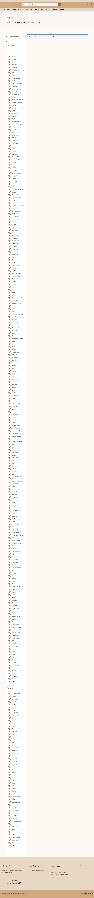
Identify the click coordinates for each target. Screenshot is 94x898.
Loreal (13, 422)
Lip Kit (13, 775)
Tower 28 (14, 654)
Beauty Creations (16, 89)
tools (13, 834)
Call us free (14, 880)
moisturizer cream (17, 802)
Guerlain (14, 295)
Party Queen (15, 529)
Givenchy (14, 281)
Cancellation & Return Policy (58, 872)
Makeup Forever (16, 439)
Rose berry (15, 584)
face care (14, 731)
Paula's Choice (16, 540)
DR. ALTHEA (15, 214)
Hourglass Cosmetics (17, 314)
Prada (13, 554)
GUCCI (13, 292)
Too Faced (14, 649)
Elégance (14, 233)
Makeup (14, 788)
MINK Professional (17, 468)
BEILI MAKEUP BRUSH (18, 100)
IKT (13, 333)
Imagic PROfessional (17, 338)
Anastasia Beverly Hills (18, 70)
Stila (13, 613)
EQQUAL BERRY (16, 241)
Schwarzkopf (15, 589)
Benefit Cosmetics (17, 102)
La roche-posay (16, 395)
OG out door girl (16, 510)
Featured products (14, 36)
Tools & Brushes (16, 837)
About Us (53, 870)
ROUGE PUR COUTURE (18, 586)
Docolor (14, 208)
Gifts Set (14, 745)
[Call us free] (14, 877)
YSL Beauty (15, 676)
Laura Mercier (15, 414)
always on (14, 64)
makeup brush (15, 791)
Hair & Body (15, 748)
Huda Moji (14, 319)
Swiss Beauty (15, 624)
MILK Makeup (15, 466)
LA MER (14, 393)
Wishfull (14, 670)
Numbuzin (14, 500)
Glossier (14, 287)
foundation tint (16, 737)
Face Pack (14, 734)
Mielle (13, 460)
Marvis (14, 447)
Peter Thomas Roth (17, 543)
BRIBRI (14, 129)
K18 (13, 368)
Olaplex (14, 513)
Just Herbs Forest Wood (18, 363)
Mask (13, 799)
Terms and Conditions (56, 877)
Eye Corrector (15, 720)
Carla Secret (15, 143)
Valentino (14, 668)
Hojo (13, 311)
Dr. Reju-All (15, 216)
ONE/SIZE (14, 516)
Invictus (14, 344)
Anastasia (14, 67)
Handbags (14, 764)
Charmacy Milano (16, 159)
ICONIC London (16, 327)
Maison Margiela (16, 433)
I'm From (14, 325)
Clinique (14, 167)
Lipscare (14, 780)
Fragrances (15, 739)
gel (13, 742)
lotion (13, 786)
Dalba (13, 186)
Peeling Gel (15, 815)
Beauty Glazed (16, 92)
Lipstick (14, 783)
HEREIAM (14, 306)
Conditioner (15, 712)
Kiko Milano (15, 384)
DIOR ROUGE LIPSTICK (18, 205)
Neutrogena (15, 491)
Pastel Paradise (16, 532)
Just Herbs (15, 360)
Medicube (14, 455)
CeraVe (14, 151)
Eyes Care (14, 726)
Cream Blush (15, 715)
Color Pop (14, 170)
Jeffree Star (15, 355)
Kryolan (14, 387)
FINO (13, 262)
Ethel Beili (14, 246)
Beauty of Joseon (16, 94)
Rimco (13, 581)
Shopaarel (14, 600)
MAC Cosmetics (16, 428)
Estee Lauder (15, 243)
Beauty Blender (16, 86)
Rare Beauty (15, 562)
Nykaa (13, 502)
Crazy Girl (14, 181)
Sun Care (14, 832)
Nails (13, 805)
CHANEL (14, 154)
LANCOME (15, 406)
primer (13, 824)
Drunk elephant (16, 222)
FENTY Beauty (15, 254)
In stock (7, 41)
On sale (12, 45)
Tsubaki (14, 660)
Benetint (14, 105)
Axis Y (13, 75)
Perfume (14, 818)
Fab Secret (15, 249)
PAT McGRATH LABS (17, 535)
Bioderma (14, 116)
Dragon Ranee (15, 219)
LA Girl (13, 390)
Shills (13, 597)
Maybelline (15, 452)
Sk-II (13, 603)
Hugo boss (15, 322)
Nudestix (14, 497)
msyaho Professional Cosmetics (17, 482)
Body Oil (14, 702)
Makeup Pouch (16, 796)
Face (13, 729)
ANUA (13, 73)
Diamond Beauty (16, 195)
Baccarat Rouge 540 (17, 78)
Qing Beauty (15, 559)
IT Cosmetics (15, 352)
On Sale (14, 807)
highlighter (15, 767)
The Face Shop (16, 635)
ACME (13, 56)
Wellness (14, 843)
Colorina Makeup (16, 173)
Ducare (14, 224)
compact (14, 176)
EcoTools (14, 230)
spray (13, 829)
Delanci (14, 192)
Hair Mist (14, 758)
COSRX (14, 178)
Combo (14, 707)
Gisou (13, 279)
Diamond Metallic (16, 197)
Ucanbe (14, 662)
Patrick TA (14, 538)
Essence (14, 718)
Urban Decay (15, 665)
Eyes (13, 723)
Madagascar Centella (17, 431)
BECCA (14, 97)
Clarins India (15, 165)
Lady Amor (15, 401)
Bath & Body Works (17, 83)
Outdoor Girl (15, 524)
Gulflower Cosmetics (17, 298)
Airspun (14, 62)
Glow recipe (15, 289)
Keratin (14, 772)
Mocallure (14, 471)
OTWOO (14, 519)
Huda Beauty (15, 317)
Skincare (14, 826)
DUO (13, 227)
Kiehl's (13, 382)
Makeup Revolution (17, 441)
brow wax (14, 704)
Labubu (14, 398)
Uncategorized (16, 693)
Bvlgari (14, 138)
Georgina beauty (16, 273)
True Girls (14, 657)
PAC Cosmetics (16, 527)
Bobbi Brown (15, 121)
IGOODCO (14, 330)
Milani (13, 463)
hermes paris (15, 308)
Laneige (14, 409)
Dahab (13, 184)
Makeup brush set (16, 794)
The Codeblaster (89, 893)
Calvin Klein (15, 140)
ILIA (13, 336)
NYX (13, 505)
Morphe (14, 474)
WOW (13, 673)
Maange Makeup (16, 425)
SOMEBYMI (15, 611)
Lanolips (14, 412)
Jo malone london (16, 357)
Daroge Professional (17, 189)
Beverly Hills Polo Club (18, 108)
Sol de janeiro (15, 608)
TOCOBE (14, 643)
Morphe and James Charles (17, 478)
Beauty (14, 696)
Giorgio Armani (16, 276)
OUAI (13, 521)
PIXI (13, 546)
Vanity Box (15, 840)
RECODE (14, 570)
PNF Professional (16, 551)
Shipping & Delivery (63, 874)
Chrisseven (15, 162)
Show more (12, 681)
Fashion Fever (15, 252)
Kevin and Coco (16, 379)
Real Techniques (16, 567)
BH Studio (14, 110)
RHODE (14, 578)
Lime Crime (15, 420)
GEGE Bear (15, 271)
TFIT (13, 630)
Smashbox (15, 605)
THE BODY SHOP (16, 632)
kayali (13, 376)
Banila (13, 81)
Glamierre (14, 284)
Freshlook (14, 268)
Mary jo (14, 450)
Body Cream (15, 699)
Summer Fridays (16, 616)
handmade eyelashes (17, 303)
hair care (14, 750)
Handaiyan (15, 300)
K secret (14, 365)
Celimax (14, 148)
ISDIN (13, 346)
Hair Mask (14, 756)
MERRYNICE (15, 458)
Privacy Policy (54, 874)
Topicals (14, 651)
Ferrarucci (14, 260)
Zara (13, 679)
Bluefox (14, 119)
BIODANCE (15, 113)
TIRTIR (13, 641)
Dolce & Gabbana (16, 211)
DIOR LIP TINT (15, 203)
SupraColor (15, 619)
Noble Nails (15, 494)
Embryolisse (15, 238)
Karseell (14, 371)
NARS (13, 486)
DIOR (13, 200)
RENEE (14, 573)
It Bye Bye (14, 349)
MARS (13, 444)
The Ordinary (15, 638)
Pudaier (14, 557)
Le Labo (14, 417)
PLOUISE (14, 548)
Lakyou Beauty (16, 403)
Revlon (14, 576)
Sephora (14, 592)
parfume (14, 813)
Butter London (15, 135)
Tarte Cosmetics (16, 627)
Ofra (13, 508)
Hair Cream (15, 753)
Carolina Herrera (16, 146)
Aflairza (14, 59)
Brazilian (14, 127)
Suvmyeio (14, 622)
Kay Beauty (15, 374)
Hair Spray (14, 761)
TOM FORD (15, 646)
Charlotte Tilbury (16, 157)
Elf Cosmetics (15, 235)
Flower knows (15, 265)
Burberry (14, 132)
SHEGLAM (14, 594)
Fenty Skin (14, 257)
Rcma (13, 565)
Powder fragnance (17, 821)
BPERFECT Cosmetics (18, 124)
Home (8, 22)
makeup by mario (16, 436)
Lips (13, 777)
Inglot (13, 341)
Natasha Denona (16, 489)
